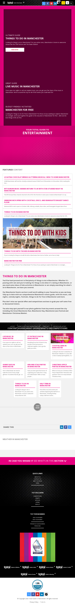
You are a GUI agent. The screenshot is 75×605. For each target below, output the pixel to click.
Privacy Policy (34, 602)
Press (37, 483)
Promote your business (37, 524)
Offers (38, 502)
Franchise (37, 526)
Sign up (37, 504)
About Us (37, 477)
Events (38, 498)
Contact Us (37, 479)
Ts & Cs (42, 602)
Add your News (37, 517)
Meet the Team (37, 481)
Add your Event (37, 519)
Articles (37, 500)
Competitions (37, 496)
